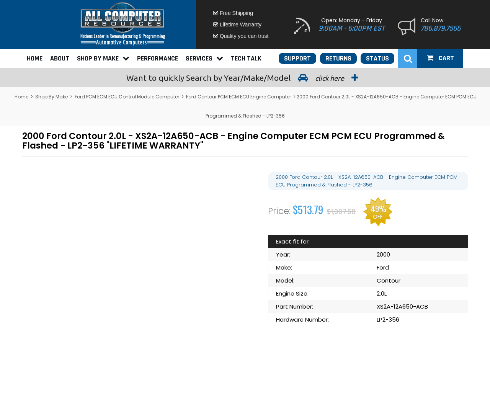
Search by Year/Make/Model (245, 77)
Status (377, 58)
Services (204, 58)
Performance (157, 58)
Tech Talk (246, 58)
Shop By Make (103, 58)
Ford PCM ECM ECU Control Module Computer (127, 96)
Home (34, 58)
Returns (338, 58)
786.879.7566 (441, 28)
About (59, 58)
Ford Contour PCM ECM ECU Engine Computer (238, 96)
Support (297, 58)
